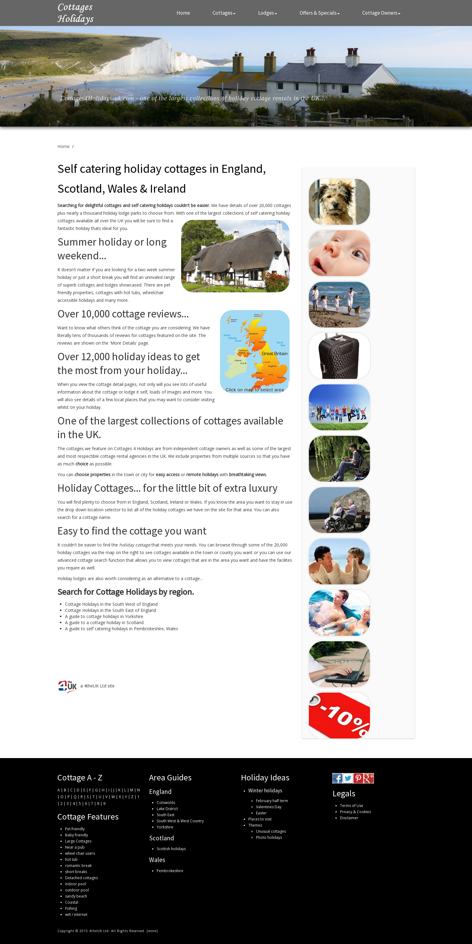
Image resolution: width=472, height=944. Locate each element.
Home (183, 12)
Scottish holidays (171, 848)
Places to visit (260, 819)
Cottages (224, 12)
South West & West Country (180, 821)
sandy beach (76, 896)
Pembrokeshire (170, 870)
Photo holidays (269, 837)
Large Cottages (78, 841)
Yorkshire (165, 827)
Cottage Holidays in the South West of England (111, 604)
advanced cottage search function (91, 560)
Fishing (71, 908)
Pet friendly (75, 828)
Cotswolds (166, 802)
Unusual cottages (271, 831)
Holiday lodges (71, 578)
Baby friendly (76, 835)
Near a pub (75, 847)
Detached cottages (81, 877)
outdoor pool (77, 890)
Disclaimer (349, 817)
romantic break (78, 865)
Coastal (71, 902)
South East (165, 814)
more (152, 931)
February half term (272, 800)
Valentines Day (268, 806)
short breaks (76, 871)
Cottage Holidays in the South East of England (110, 610)
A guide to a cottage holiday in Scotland (104, 622)
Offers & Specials (320, 12)
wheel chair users (80, 853)
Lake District (167, 808)
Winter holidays (265, 790)
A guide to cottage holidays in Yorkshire (104, 616)
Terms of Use (351, 805)
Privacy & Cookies (355, 811)
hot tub (71, 859)
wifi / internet (76, 914)
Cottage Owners (381, 12)
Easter (261, 813)
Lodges (267, 12)
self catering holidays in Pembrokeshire (125, 628)
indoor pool (75, 884)
